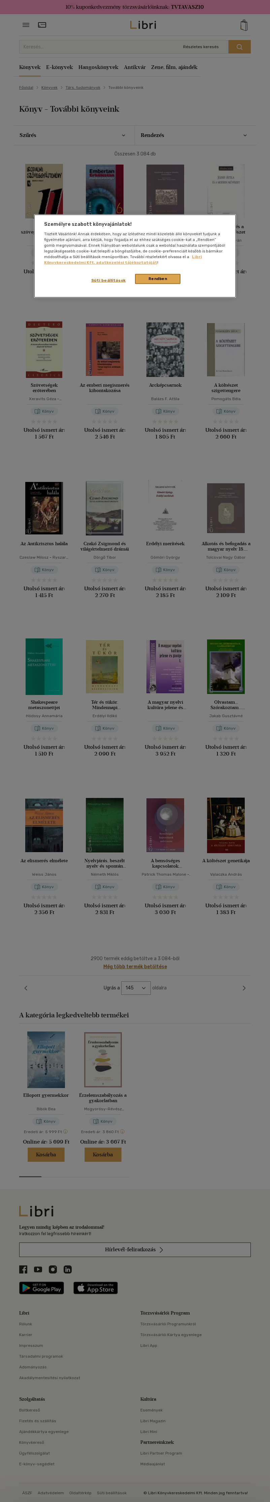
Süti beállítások (108, 280)
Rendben (157, 278)
